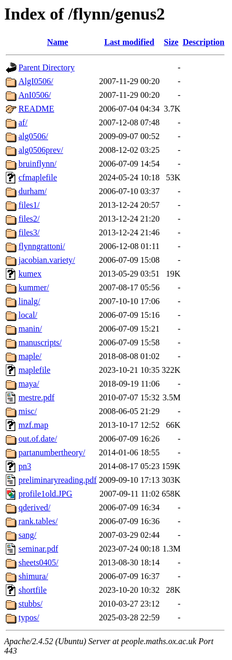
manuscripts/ (40, 342)
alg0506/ (33, 136)
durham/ (32, 191)
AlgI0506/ (35, 81)
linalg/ (29, 301)
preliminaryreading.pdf (57, 479)
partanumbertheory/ (51, 452)
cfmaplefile (37, 177)
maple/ (30, 356)
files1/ (29, 204)
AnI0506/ (34, 94)
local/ (28, 314)
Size (171, 42)
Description (204, 42)
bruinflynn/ (37, 163)
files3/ (29, 232)
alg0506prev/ (40, 149)
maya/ (28, 383)
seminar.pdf (38, 548)
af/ (22, 122)
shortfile (32, 589)
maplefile (34, 369)
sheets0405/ (38, 562)
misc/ (27, 411)
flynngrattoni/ (41, 246)
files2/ (29, 218)
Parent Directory (46, 67)
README (36, 108)
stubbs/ (30, 603)
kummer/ (33, 287)
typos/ (28, 617)
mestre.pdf (36, 397)
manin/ (30, 328)
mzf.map (33, 424)
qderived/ (34, 507)
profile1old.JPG (45, 493)
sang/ (27, 534)
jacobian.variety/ (46, 259)
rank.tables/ (38, 521)
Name (57, 42)
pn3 (24, 466)
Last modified (129, 42)
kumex (30, 273)
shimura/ (33, 576)
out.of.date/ (37, 438)
